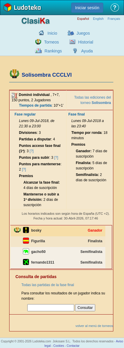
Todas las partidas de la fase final (47, 285)
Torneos (51, 42)
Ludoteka (27, 8)
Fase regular (25, 114)
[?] (32, 151)
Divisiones (28, 133)
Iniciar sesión (87, 7)
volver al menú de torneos (94, 326)
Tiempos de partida (35, 105)
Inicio (52, 33)
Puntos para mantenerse (40, 164)
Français (114, 18)
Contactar (73, 345)
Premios (26, 176)
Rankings (53, 51)
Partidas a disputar (35, 139)
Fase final (76, 114)
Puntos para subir (34, 157)
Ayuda (87, 51)
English (98, 18)
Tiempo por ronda (86, 133)
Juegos (83, 33)
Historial (85, 42)
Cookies (58, 345)
